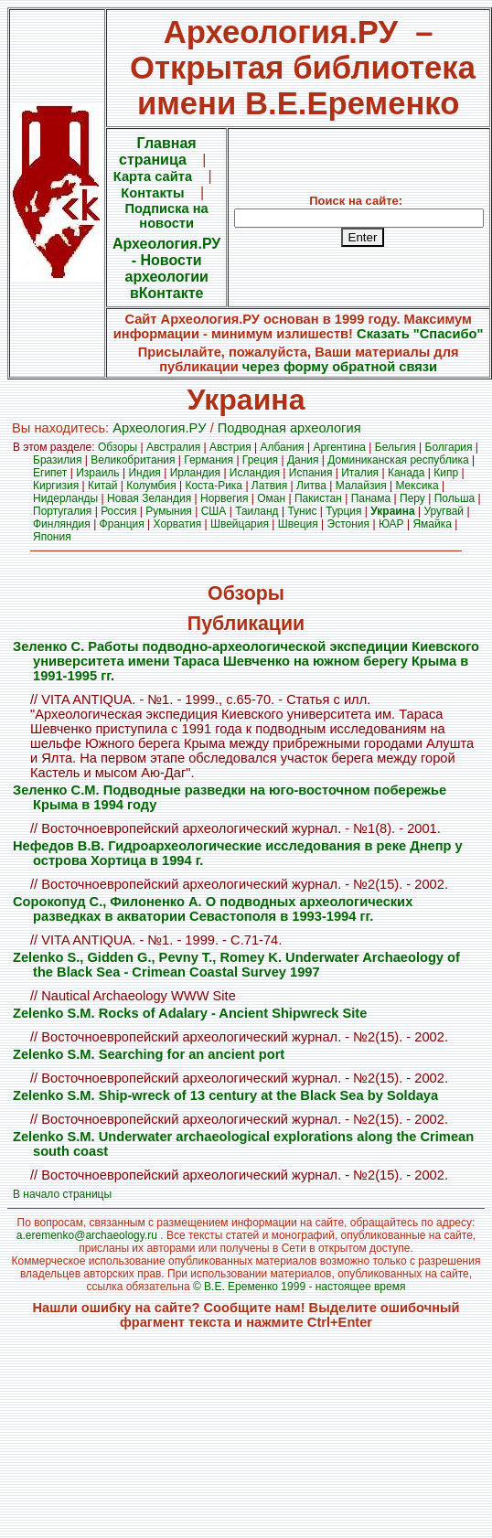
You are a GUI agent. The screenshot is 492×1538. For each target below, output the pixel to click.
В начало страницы (62, 1194)
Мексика (416, 485)
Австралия (173, 447)
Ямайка (431, 524)
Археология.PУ (159, 428)
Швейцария (239, 524)
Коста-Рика (213, 485)
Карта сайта (152, 176)
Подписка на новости (167, 215)
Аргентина (339, 447)
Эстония (348, 524)
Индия (144, 472)
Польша (455, 498)
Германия (208, 460)
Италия (360, 472)
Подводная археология (289, 428)
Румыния (168, 511)
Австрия (230, 447)
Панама (371, 498)
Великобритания (133, 460)
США (214, 511)
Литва (311, 485)
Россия (118, 511)
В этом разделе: (55, 447)
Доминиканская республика (397, 460)
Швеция (298, 524)
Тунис (301, 511)
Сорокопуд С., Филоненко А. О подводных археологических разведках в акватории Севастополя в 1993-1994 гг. (212, 909)
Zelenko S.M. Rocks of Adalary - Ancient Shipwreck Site (190, 1013)
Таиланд (256, 511)
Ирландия (195, 472)
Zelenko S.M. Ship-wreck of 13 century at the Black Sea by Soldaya (225, 1095)
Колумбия (151, 485)
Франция (122, 524)
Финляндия (62, 524)
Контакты (152, 193)
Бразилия (57, 460)
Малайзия (361, 485)
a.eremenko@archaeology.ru (86, 1235)
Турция (343, 511)
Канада (406, 472)
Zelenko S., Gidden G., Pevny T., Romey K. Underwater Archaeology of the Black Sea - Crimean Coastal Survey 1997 (236, 964)
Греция (260, 460)
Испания (311, 472)
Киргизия (56, 485)
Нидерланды (65, 498)
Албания (283, 447)
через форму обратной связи (339, 366)
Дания (303, 460)
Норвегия (224, 498)
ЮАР (391, 524)
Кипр (445, 472)
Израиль (97, 472)
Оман (271, 498)
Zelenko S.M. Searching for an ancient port (148, 1054)
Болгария (449, 447)
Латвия (269, 485)
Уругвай (443, 511)
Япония (52, 536)
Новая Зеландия (149, 498)
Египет (50, 472)
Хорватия (178, 524)
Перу (412, 498)
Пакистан (318, 498)
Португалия (62, 511)
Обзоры (117, 447)
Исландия (255, 472)
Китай (102, 485)
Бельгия (395, 447)
